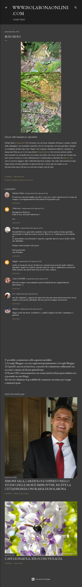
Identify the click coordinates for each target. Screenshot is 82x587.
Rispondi (16, 203)
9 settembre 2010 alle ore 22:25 (31, 309)
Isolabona (15, 180)
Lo (13, 294)
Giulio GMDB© (18, 279)
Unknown (16, 208)
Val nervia (29, 180)
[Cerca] (75, 7)
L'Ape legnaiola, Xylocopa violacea (33, 559)
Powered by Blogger (41, 579)
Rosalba (15, 228)
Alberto (15, 309)
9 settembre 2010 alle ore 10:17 (37, 279)
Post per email (18, 177)
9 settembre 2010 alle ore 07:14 (33, 208)
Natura (22, 180)
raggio (15, 261)
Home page (19, 20)
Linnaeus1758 (21, 143)
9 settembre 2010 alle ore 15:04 (27, 294)
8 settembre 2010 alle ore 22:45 (36, 193)
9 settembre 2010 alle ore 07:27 (31, 228)
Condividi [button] (8, 177)
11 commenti (18, 563)
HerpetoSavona (43, 152)
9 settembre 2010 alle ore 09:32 (30, 261)
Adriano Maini (18, 193)
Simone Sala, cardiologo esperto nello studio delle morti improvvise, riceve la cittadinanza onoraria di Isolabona (38, 485)
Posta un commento (21, 493)
